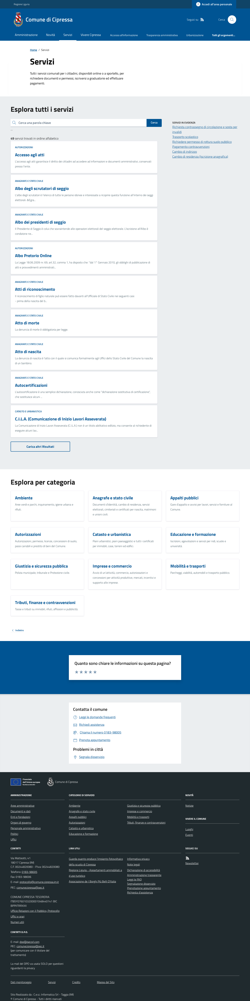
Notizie (189, 805)
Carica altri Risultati (40, 446)
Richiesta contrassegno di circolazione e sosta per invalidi (204, 129)
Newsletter (192, 863)
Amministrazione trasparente (144, 875)
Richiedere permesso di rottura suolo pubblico (202, 141)
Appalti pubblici (78, 817)
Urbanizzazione (195, 35)
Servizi (67, 34)
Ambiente (74, 805)
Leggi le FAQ (134, 879)
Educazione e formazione (83, 834)
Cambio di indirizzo (184, 151)
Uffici (13, 839)
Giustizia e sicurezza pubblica (143, 805)
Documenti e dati (21, 811)
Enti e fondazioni (20, 817)
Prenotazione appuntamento (144, 888)
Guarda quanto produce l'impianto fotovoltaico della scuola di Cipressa (96, 862)
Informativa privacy (138, 859)
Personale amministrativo (26, 828)
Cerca (154, 122)
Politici (14, 834)
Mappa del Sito (105, 982)
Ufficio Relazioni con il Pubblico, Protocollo (35, 911)
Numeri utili (17, 922)
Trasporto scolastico (185, 136)
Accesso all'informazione (124, 35)
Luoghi (189, 829)
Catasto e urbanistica (28, 411)
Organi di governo (21, 822)
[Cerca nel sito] (230, 19)
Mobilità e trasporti (138, 817)
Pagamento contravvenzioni (191, 146)
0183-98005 (29, 872)
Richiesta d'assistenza (140, 892)
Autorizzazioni (24, 147)
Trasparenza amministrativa (162, 35)
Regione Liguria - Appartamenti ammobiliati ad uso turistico (95, 873)
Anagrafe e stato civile (29, 181)
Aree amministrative (22, 805)
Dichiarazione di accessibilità (143, 870)
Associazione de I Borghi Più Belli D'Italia (92, 881)
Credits (76, 982)
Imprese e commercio (139, 811)
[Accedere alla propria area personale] (214, 4)
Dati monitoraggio (21, 982)
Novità (50, 34)
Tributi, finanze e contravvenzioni (146, 822)
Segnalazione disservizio (141, 884)
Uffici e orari (17, 916)
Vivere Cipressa (91, 34)
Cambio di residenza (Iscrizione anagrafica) (200, 156)
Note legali (133, 864)
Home (33, 50)
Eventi (189, 835)
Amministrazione (26, 34)
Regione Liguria (21, 4)
